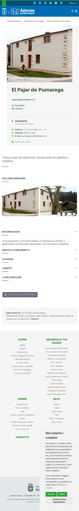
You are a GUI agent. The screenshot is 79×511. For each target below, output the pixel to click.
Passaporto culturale (57, 391)
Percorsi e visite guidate (22, 425)
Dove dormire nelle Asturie (56, 348)
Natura (22, 345)
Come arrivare (57, 369)
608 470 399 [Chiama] (29, 133)
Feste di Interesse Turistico (56, 376)
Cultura (22, 348)
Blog (56, 399)
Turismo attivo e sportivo (22, 366)
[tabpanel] (20, 202)
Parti (22, 411)
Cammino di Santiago (22, 370)
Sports (22, 418)
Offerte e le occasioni (57, 359)
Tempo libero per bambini (22, 422)
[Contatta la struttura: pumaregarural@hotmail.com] (20, 294)
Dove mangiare (56, 366)
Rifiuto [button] (62, 494)
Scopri (22, 339)
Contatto (22, 437)
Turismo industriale (22, 373)
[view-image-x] (20, 201)
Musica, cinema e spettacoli (22, 415)
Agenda (22, 399)
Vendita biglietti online (56, 387)
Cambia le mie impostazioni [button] (59, 500)
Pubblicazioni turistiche (56, 373)
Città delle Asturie (22, 359)
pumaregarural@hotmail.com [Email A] (34, 136)
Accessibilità (30, 496)
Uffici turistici (56, 380)
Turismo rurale (22, 363)
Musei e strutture (22, 408)
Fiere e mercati (22, 429)
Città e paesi (56, 422)
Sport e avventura (56, 418)
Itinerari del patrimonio (56, 394)
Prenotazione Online (56, 355)
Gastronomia (22, 352)
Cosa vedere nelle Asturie (56, 352)
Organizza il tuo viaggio (56, 341)
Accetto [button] (51, 494)
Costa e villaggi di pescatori (22, 356)
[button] (73, 3)
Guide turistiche (56, 384)
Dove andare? (57, 362)
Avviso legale (16, 496)
